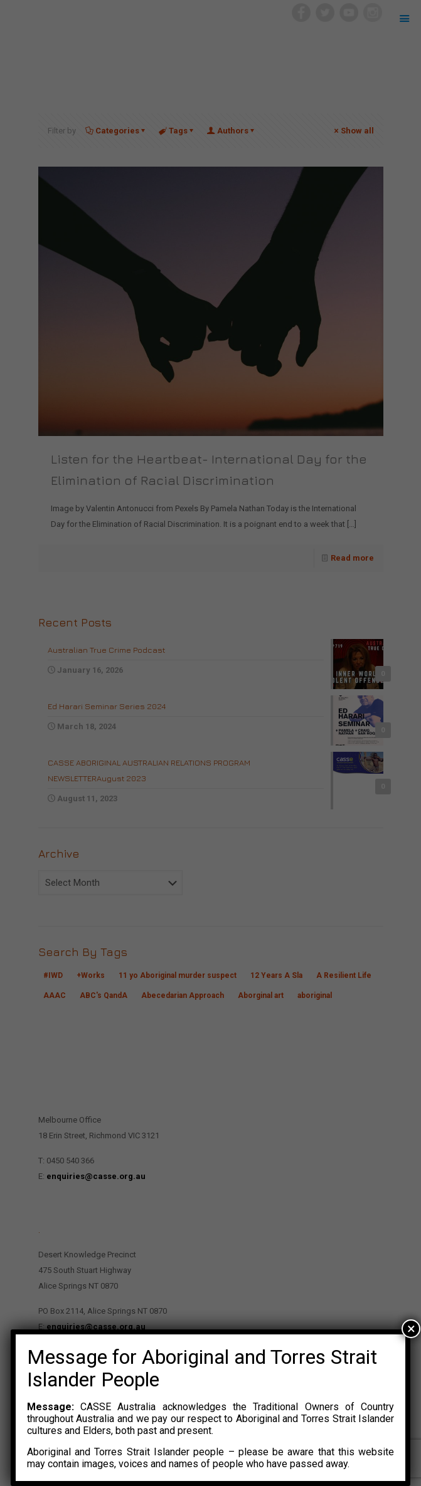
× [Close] (411, 1329)
